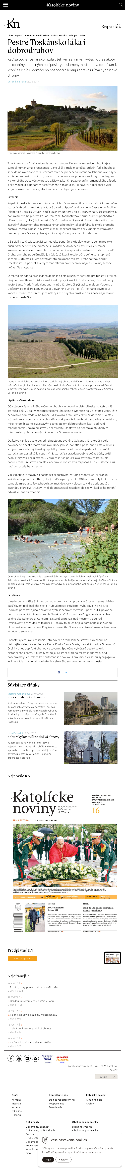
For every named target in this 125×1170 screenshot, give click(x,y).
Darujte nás (55, 1107)
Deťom (83, 35)
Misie (47, 35)
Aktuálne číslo (94, 1099)
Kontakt (16, 1099)
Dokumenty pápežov (37, 1126)
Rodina (55, 35)
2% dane (17, 1111)
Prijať (48, 1159)
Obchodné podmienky (85, 1130)
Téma (10, 35)
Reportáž (19, 35)
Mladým (74, 35)
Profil (40, 35)
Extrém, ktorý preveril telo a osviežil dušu (34, 987)
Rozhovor (30, 35)
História (16, 1115)
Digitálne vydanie (82, 1126)
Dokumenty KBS (35, 1141)
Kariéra (16, 1107)
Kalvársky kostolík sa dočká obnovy (33, 737)
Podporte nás (56, 1103)
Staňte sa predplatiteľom (22, 958)
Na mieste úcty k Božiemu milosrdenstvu (33, 1014)
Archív (103, 1077)
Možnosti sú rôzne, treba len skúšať (30, 1042)
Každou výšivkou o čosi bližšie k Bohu (32, 1001)
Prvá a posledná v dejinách (26, 697)
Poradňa (64, 35)
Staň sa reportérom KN (62, 1099)
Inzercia (16, 1103)
